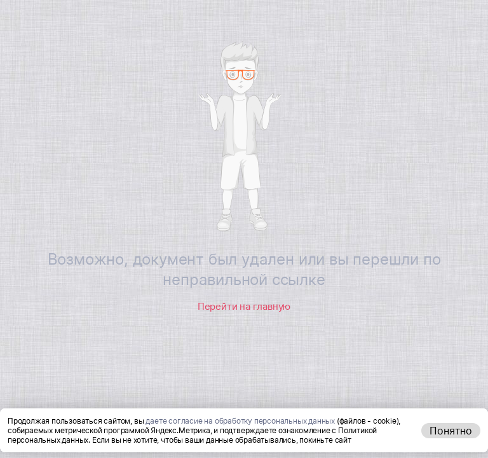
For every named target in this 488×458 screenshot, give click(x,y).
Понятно (451, 430)
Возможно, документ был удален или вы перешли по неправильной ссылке (244, 269)
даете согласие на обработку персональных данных (240, 421)
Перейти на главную (244, 306)
